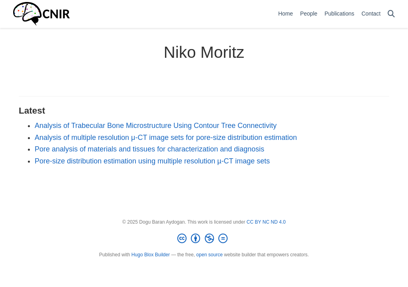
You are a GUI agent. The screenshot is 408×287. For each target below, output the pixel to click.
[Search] (391, 14)
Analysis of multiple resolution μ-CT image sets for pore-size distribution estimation (166, 138)
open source (209, 255)
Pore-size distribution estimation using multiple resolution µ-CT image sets (152, 161)
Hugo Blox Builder (150, 255)
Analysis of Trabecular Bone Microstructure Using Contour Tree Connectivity (156, 126)
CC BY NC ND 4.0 (266, 222)
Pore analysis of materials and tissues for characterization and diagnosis (149, 149)
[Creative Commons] (204, 239)
